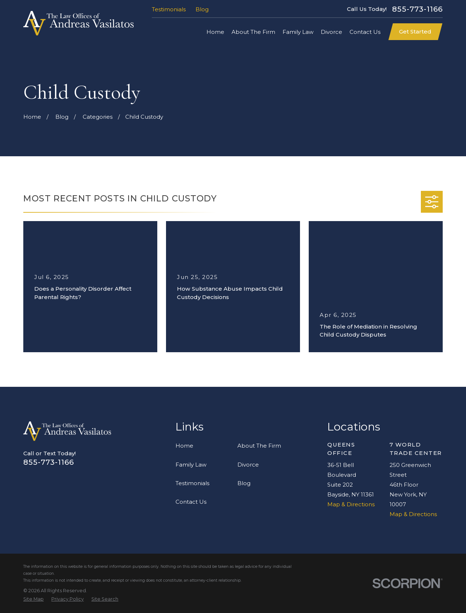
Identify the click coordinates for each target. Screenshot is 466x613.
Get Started (415, 31)
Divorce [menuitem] (331, 31)
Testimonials (169, 9)
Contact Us (190, 501)
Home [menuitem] (215, 31)
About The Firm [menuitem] (253, 31)
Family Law (190, 464)
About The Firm (259, 445)
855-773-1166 (417, 9)
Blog (202, 9)
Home (184, 445)
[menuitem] (33, 599)
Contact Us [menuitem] (365, 31)
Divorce (248, 464)
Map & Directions (351, 504)
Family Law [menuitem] (298, 31)
